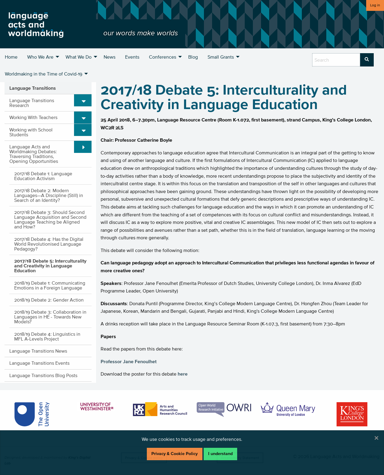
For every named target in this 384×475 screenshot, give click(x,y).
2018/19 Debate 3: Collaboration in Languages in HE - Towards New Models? (50, 316)
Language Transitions (32, 88)
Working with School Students (31, 132)
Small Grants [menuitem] (221, 57)
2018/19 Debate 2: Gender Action (49, 299)
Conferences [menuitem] (162, 57)
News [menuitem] (109, 57)
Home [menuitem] (11, 57)
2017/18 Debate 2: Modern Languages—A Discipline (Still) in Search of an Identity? (48, 195)
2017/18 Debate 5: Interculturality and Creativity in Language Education (50, 265)
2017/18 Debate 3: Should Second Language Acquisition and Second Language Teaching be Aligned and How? (50, 219)
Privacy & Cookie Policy (174, 453)
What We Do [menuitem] (79, 57)
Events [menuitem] (132, 57)
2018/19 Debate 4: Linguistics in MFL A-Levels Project (47, 336)
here (183, 373)
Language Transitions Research (31, 103)
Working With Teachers (33, 117)
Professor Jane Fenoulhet (129, 361)
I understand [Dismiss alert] (220, 453)
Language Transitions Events (39, 363)
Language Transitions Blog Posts (43, 375)
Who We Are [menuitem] (40, 57)
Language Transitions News (38, 351)
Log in (375, 5)
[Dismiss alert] (376, 438)
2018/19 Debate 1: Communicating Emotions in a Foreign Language (49, 285)
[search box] (336, 59)
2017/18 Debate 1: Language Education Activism (43, 176)
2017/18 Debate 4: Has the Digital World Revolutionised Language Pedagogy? (48, 243)
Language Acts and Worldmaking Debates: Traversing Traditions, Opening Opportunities (33, 154)
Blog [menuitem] (193, 57)
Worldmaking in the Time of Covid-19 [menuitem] (43, 73)
